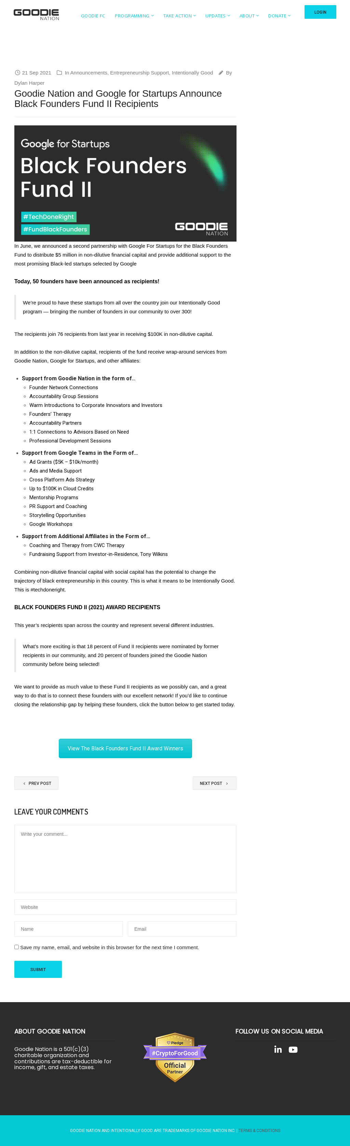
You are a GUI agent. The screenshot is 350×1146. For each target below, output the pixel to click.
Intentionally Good (192, 73)
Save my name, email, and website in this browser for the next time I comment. (109, 947)
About (245, 16)
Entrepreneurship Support (139, 73)
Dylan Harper (29, 83)
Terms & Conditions (259, 1130)
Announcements (88, 73)
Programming (130, 16)
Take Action (175, 16)
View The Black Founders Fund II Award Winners (125, 748)
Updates (213, 16)
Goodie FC (91, 16)
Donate (275, 16)
